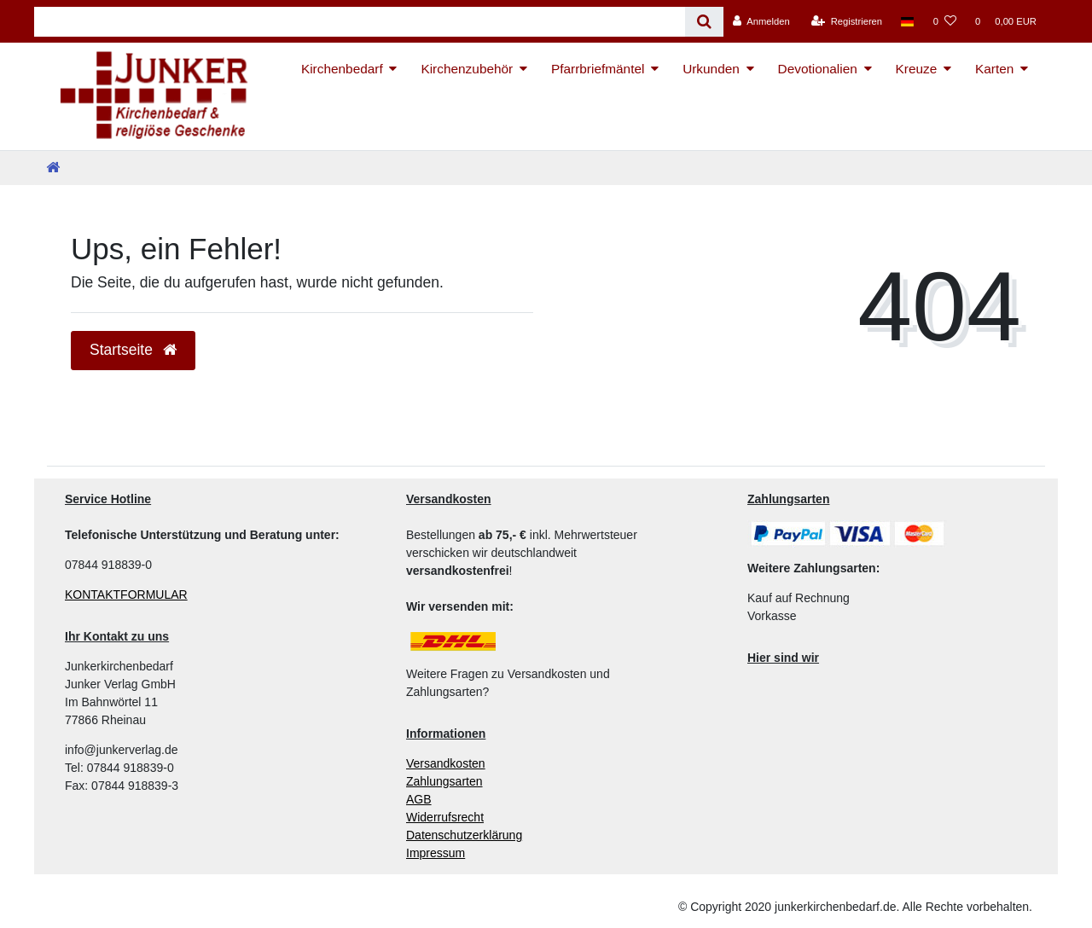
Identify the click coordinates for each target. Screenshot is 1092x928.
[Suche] (704, 22)
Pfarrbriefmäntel (598, 68)
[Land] (907, 21)
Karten (994, 68)
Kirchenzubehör (467, 68)
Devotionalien (817, 68)
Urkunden (711, 68)
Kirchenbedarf (342, 68)
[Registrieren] (847, 21)
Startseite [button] (133, 349)
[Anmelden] (761, 21)
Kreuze (917, 68)
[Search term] (359, 22)
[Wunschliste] (945, 21)
